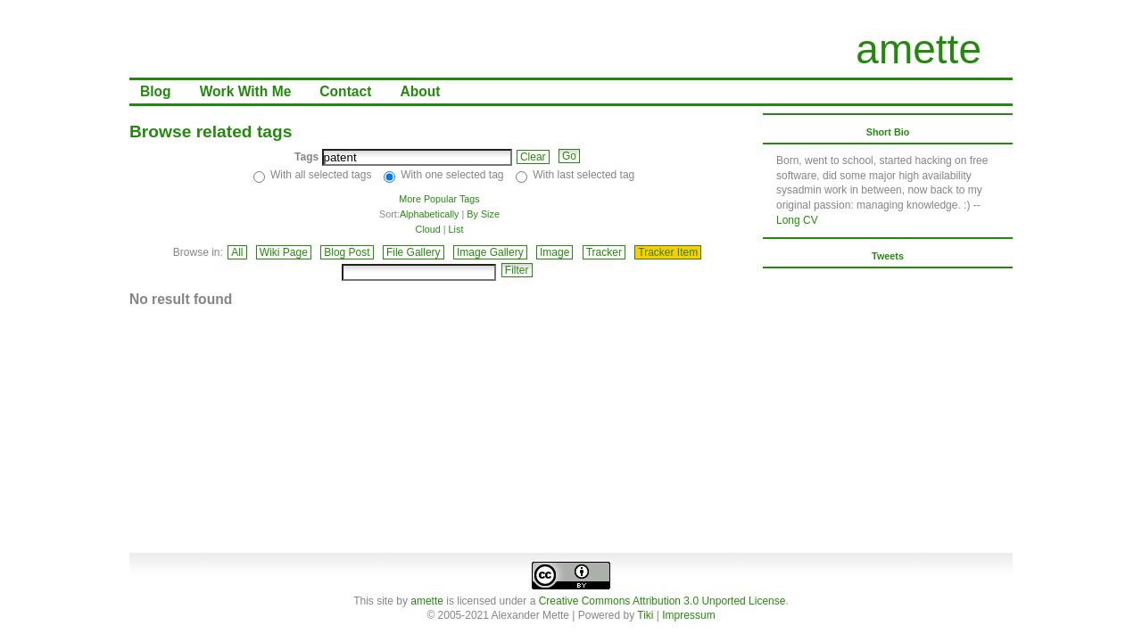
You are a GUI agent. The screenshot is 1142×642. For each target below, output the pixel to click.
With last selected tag (583, 175)
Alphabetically (429, 214)
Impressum (688, 615)
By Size (483, 214)
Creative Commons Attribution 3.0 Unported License (662, 601)
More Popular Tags (439, 198)
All (237, 252)
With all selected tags (320, 175)
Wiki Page (284, 252)
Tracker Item (668, 252)
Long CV (797, 220)
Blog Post (346, 252)
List (456, 229)
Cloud (428, 229)
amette (918, 49)
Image (554, 252)
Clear (533, 157)
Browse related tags (210, 131)
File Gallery (413, 252)
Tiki (645, 615)
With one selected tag (452, 175)
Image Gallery (490, 252)
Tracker (604, 252)
